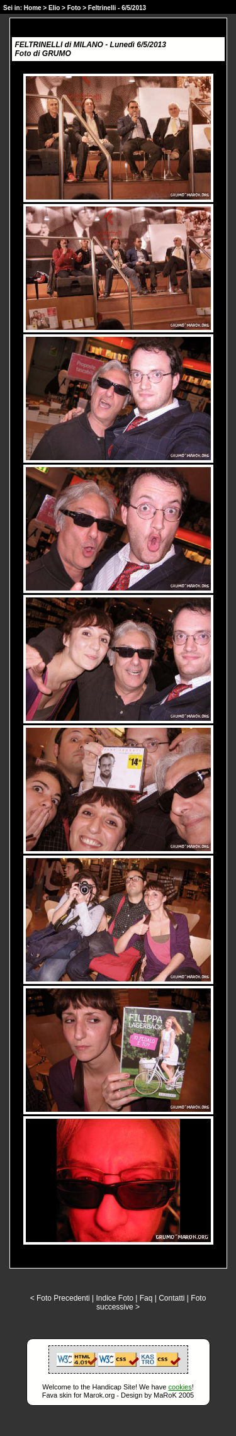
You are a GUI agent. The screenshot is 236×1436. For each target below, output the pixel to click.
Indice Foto (114, 1298)
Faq (146, 1298)
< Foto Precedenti (60, 1298)
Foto (74, 7)
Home (33, 7)
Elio (54, 7)
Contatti (171, 1298)
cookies (179, 1387)
